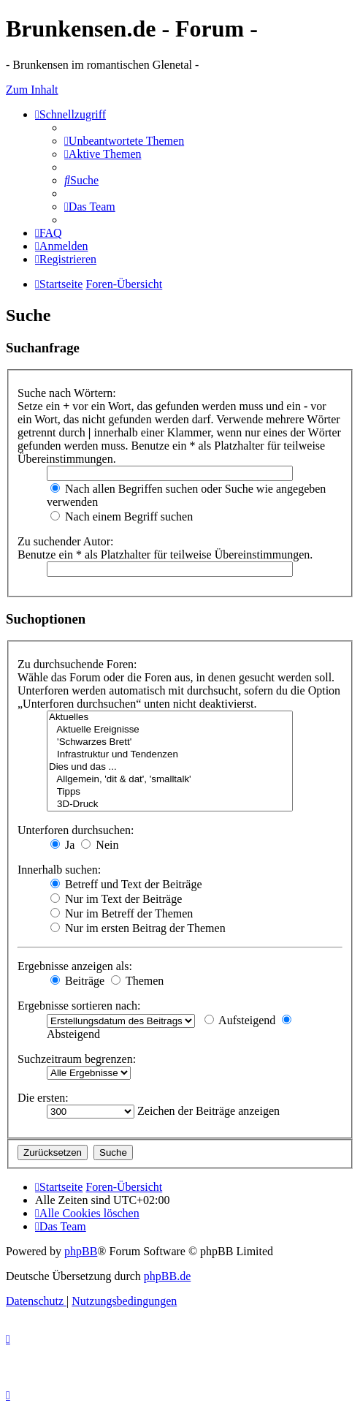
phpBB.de (167, 1276)
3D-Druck (169, 804)
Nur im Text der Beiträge (116, 899)
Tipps (169, 792)
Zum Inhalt (32, 89)
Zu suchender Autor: (66, 541)
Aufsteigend (239, 1020)
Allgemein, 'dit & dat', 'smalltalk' (169, 779)
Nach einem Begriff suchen (121, 516)
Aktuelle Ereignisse (169, 730)
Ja (62, 845)
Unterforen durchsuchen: (76, 830)
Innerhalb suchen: (59, 869)
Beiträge (77, 980)
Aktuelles (169, 717)
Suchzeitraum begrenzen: (77, 1059)
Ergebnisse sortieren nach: (79, 1005)
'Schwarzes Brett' (169, 742)
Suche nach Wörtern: (67, 393)
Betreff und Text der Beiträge (126, 884)
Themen (137, 980)
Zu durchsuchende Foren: (77, 664)
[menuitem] (124, 141)
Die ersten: (43, 1097)
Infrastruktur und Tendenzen (169, 755)
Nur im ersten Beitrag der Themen (138, 928)
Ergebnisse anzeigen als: (75, 966)
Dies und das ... (169, 767)
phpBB (80, 1251)
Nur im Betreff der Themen (121, 913)
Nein (99, 845)
